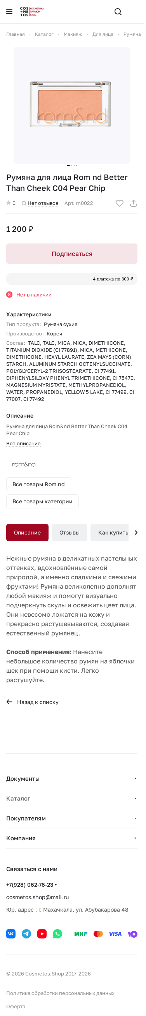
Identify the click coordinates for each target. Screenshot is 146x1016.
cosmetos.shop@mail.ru (37, 897)
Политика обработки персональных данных (60, 993)
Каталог (18, 798)
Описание (27, 532)
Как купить (113, 532)
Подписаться (72, 254)
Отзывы (69, 532)
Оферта (15, 1006)
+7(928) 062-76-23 (29, 884)
